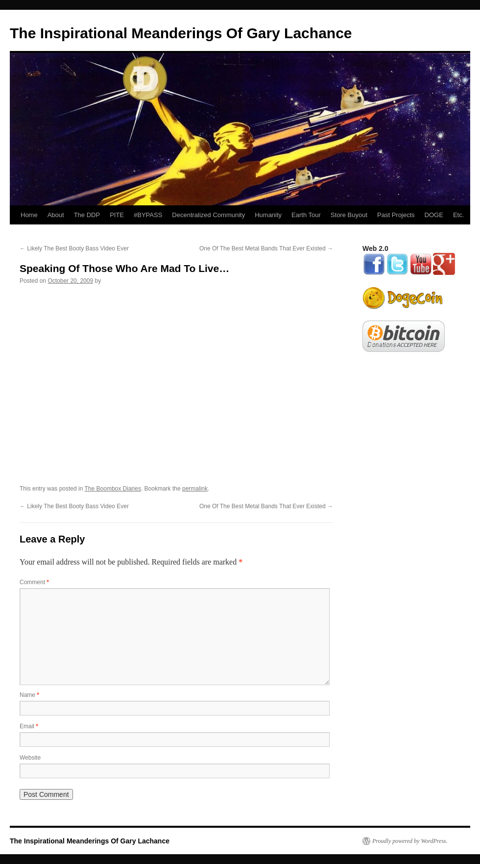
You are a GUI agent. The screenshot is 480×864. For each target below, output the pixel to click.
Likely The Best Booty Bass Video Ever (74, 248)
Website (30, 757)
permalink (195, 488)
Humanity (268, 215)
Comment (34, 582)
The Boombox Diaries (113, 488)
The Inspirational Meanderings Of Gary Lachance (181, 33)
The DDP (87, 215)
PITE (117, 215)
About (56, 215)
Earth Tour (306, 215)
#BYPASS (148, 215)
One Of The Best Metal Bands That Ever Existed (266, 248)
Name (29, 694)
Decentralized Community (208, 215)
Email (29, 726)
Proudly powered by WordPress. (410, 841)
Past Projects (396, 215)
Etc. (458, 215)
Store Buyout (349, 215)
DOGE (434, 215)
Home (29, 215)
